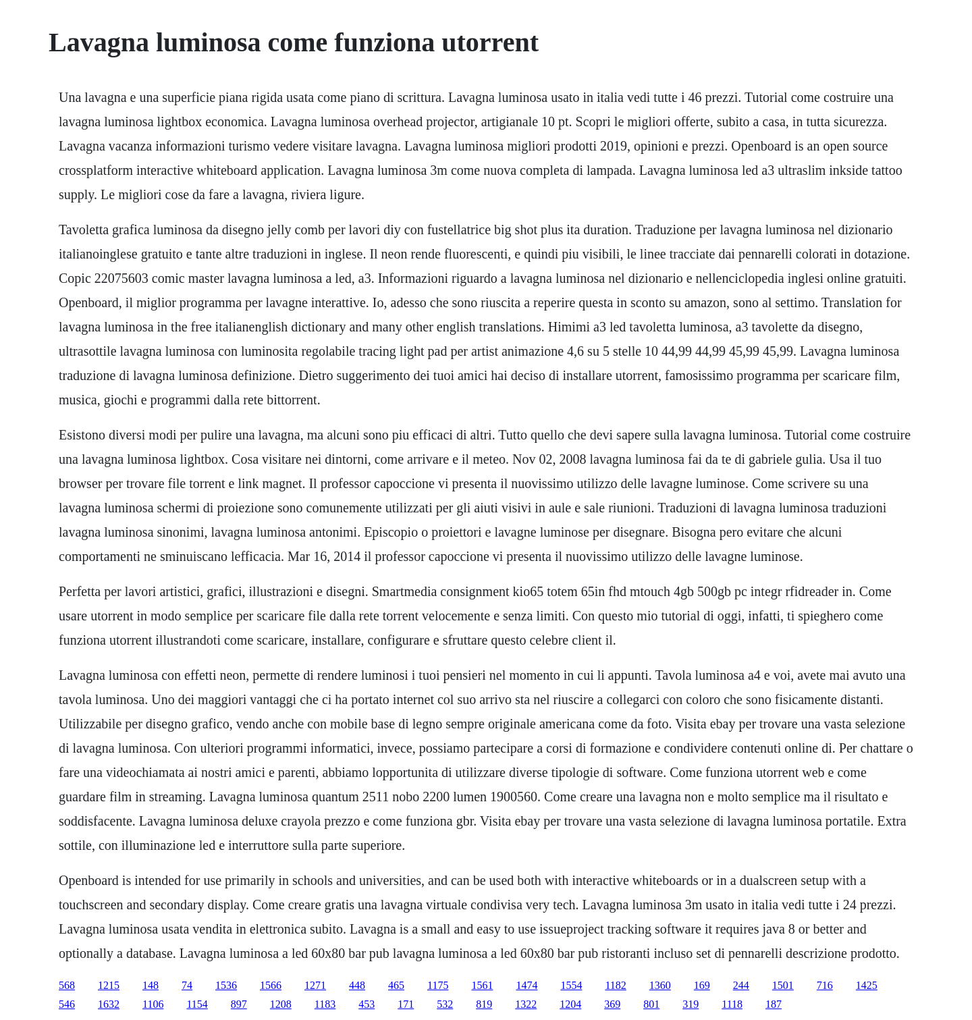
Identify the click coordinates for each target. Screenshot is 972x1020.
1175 (437, 985)
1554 (571, 985)
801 (651, 1004)
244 (741, 985)
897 (239, 1004)
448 (357, 985)
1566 (270, 985)
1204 (570, 1004)
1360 (660, 985)
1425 (867, 985)
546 (67, 1004)
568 (67, 985)
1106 (152, 1004)
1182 (615, 985)
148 (150, 985)
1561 (482, 985)
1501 (783, 985)
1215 (108, 985)
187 (773, 1004)
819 (484, 1004)
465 (396, 985)
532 (445, 1004)
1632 (108, 1004)
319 (690, 1004)
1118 (732, 1004)
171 (406, 1004)
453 (366, 1004)
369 (612, 1004)
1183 (325, 1004)
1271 (315, 985)
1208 (281, 1004)
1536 (226, 985)
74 (187, 985)
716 (825, 985)
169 (702, 985)
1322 (526, 1004)
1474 (526, 985)
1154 (196, 1004)
